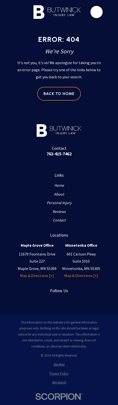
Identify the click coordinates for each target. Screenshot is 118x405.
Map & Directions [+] (37, 275)
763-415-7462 (59, 154)
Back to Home (59, 93)
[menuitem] (58, 365)
